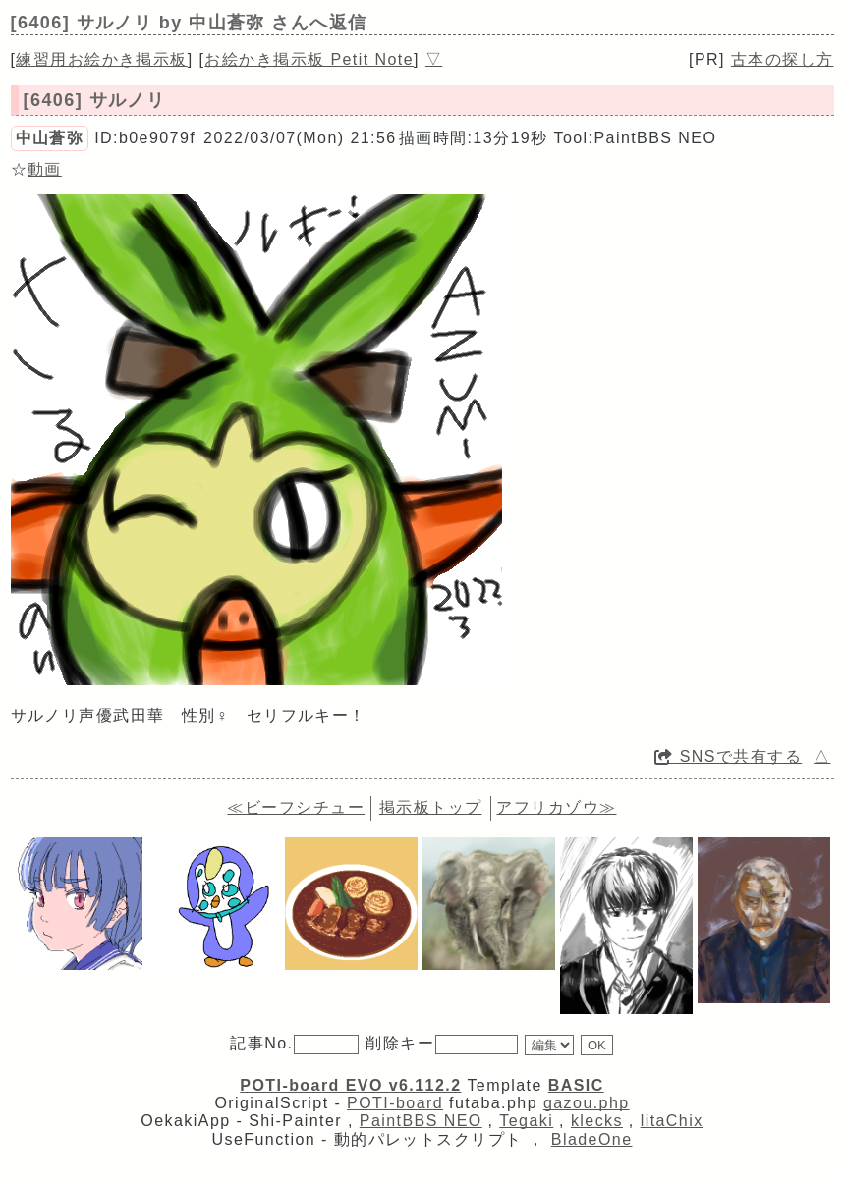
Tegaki (526, 1120)
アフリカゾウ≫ (556, 807)
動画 (45, 169)
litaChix (672, 1120)
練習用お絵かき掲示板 (101, 59)
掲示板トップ (430, 807)
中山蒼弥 (50, 138)
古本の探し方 (782, 59)
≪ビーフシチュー (296, 807)
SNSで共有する (728, 756)
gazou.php (586, 1103)
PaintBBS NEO (421, 1120)
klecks (597, 1120)
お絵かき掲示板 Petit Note (309, 59)
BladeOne (592, 1139)
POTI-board (395, 1103)
